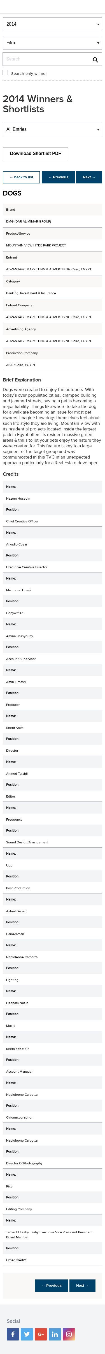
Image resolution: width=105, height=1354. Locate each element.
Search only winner (29, 73)
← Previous (58, 177)
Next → (89, 177)
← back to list (21, 177)
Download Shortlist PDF (35, 153)
